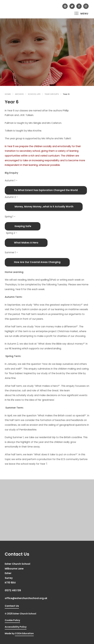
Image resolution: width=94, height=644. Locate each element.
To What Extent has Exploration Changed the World (46, 190)
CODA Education (24, 633)
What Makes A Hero (26, 242)
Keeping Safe (22, 226)
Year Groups (52, 94)
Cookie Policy (12, 620)
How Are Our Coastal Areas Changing (37, 262)
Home (8, 94)
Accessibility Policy (15, 626)
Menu (81, 13)
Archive (19, 94)
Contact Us (12, 605)
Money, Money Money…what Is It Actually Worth (43, 206)
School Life (34, 94)
